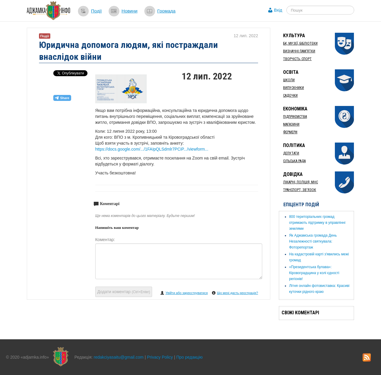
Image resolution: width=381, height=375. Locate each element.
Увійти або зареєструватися (186, 293)
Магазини (291, 124)
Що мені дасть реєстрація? (237, 293)
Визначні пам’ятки (299, 51)
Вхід (278, 10)
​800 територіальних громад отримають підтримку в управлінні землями (317, 223)
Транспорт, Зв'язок (299, 190)
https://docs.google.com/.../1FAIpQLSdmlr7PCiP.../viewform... (151, 149)
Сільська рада (294, 161)
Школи (289, 80)
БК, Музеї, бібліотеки (300, 43)
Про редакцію (189, 357)
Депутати (291, 153)
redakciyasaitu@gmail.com (119, 357)
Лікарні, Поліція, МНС (300, 182)
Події (96, 10)
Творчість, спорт (297, 59)
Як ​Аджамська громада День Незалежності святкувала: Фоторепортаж (313, 241)
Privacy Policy (160, 357)
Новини (129, 10)
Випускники (293, 88)
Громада (166, 10)
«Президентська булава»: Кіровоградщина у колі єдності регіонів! (314, 273)
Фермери (290, 132)
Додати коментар (123, 291)
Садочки (290, 95)
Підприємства (295, 117)
